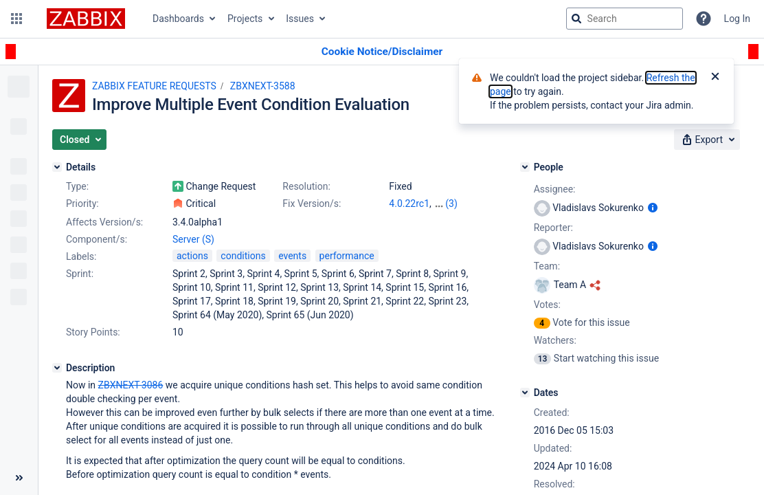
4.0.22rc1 (409, 203)
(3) (451, 203)
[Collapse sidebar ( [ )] (19, 478)
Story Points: (93, 332)
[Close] (715, 78)
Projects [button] (244, 18)
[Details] (57, 167)
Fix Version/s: (311, 203)
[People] (525, 167)
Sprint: (79, 273)
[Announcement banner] (382, 51)
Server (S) (193, 239)
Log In (737, 18)
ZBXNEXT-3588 (262, 85)
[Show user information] (652, 207)
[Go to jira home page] (86, 18)
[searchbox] (624, 19)
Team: (547, 266)
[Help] (704, 19)
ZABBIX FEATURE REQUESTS (154, 85)
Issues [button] (300, 18)
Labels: (81, 256)
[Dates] (525, 392)
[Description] (57, 368)
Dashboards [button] (178, 18)
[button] (16, 18)
